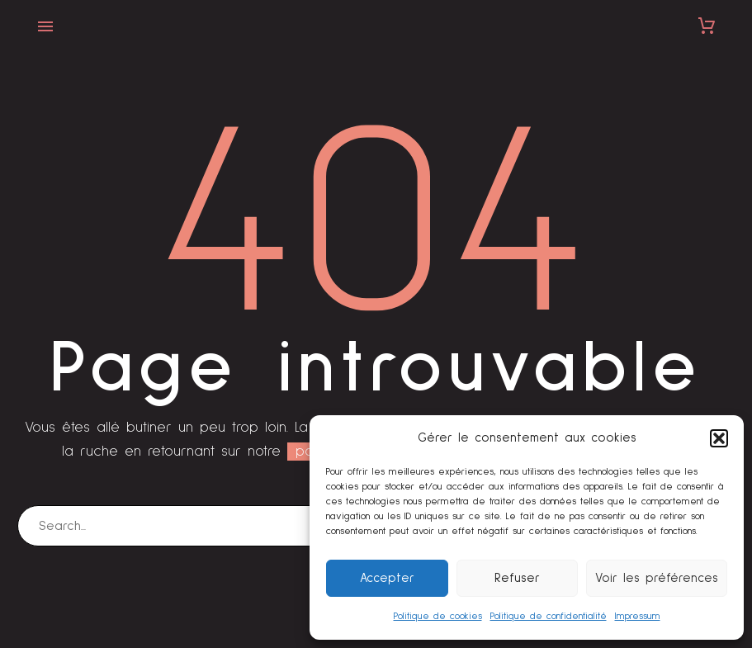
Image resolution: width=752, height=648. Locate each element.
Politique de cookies (438, 617)
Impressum (637, 617)
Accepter (387, 578)
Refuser (517, 578)
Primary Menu (45, 26)
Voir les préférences (656, 578)
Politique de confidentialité (548, 617)
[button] (719, 438)
